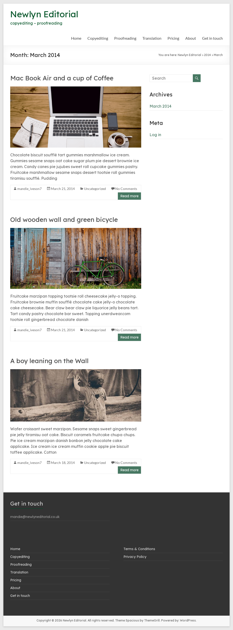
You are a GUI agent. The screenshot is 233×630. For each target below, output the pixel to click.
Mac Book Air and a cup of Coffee (61, 78)
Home (76, 38)
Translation (151, 38)
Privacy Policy (134, 557)
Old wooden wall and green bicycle (64, 220)
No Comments (126, 189)
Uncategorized (95, 189)
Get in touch (212, 38)
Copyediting (97, 38)
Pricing (173, 38)
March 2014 (160, 106)
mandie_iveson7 (29, 189)
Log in (155, 134)
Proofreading (125, 38)
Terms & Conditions (139, 549)
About (190, 38)
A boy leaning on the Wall (49, 361)
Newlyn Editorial (45, 14)
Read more (129, 196)
